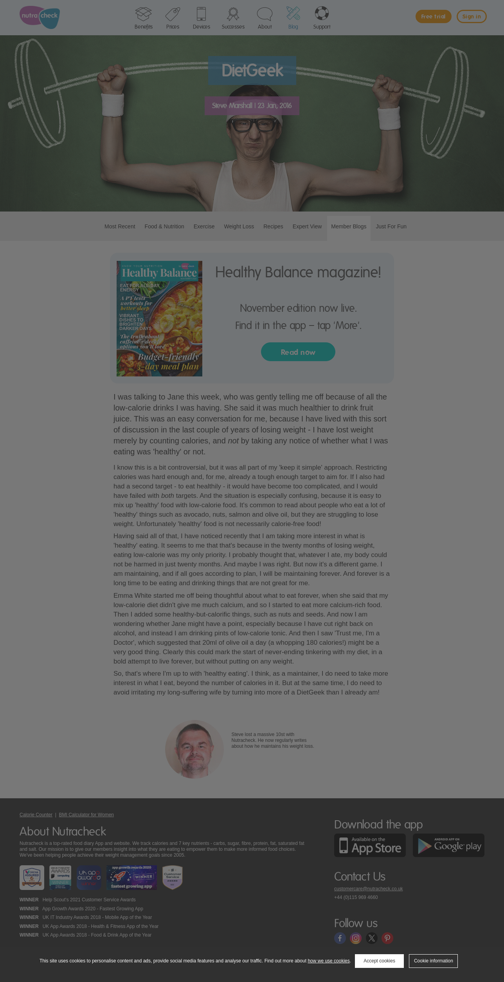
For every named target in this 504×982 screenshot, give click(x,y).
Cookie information (433, 961)
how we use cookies (328, 961)
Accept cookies (379, 961)
